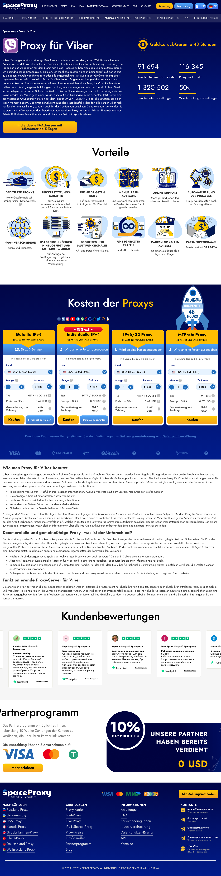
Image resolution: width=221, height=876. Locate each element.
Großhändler (120, 6)
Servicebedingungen (136, 820)
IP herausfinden (89, 18)
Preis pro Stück (69, 401)
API (186, 18)
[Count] (69, 387)
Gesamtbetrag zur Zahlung (72, 409)
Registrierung (183, 6)
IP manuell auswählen (94, 420)
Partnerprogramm (98, 6)
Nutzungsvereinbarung (137, 436)
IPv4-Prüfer (9, 18)
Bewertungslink (39, 681)
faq (135, 6)
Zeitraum (93, 380)
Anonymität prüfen (117, 18)
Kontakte (146, 6)
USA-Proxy (14, 820)
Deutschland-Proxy (20, 843)
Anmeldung (164, 6)
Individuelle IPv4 (83, 334)
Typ (63, 395)
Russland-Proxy (17, 809)
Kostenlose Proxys (206, 18)
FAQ (124, 815)
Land (63, 365)
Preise (64, 6)
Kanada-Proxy (16, 826)
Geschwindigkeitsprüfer (57, 18)
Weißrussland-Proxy (21, 849)
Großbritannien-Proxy (22, 832)
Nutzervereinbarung (135, 826)
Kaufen (68, 419)
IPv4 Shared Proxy (79, 826)
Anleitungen (129, 809)
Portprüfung (142, 18)
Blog (69, 849)
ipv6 (81, 6)
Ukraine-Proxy (16, 815)
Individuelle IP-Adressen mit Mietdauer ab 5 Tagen (39, 127)
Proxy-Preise (74, 832)
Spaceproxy (9, 31)
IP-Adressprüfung (168, 18)
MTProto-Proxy (192, 335)
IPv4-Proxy (73, 815)
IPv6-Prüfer (29, 18)
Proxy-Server (49, 6)
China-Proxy (15, 838)
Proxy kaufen (75, 809)
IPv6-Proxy (73, 820)
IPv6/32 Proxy (137, 335)
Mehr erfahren (23, 767)
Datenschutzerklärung (179, 436)
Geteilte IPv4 (29, 334)
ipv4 (73, 6)
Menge (67, 380)
